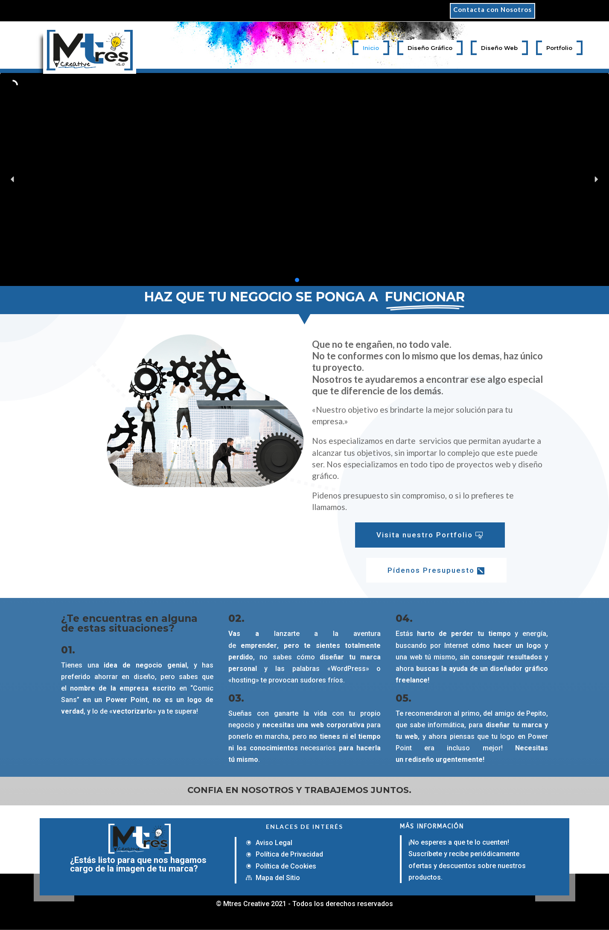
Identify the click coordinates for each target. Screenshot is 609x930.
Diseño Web (499, 47)
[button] (12, 179)
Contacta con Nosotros (492, 9)
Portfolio (559, 47)
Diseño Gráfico (430, 47)
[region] (304, 179)
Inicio (371, 47)
